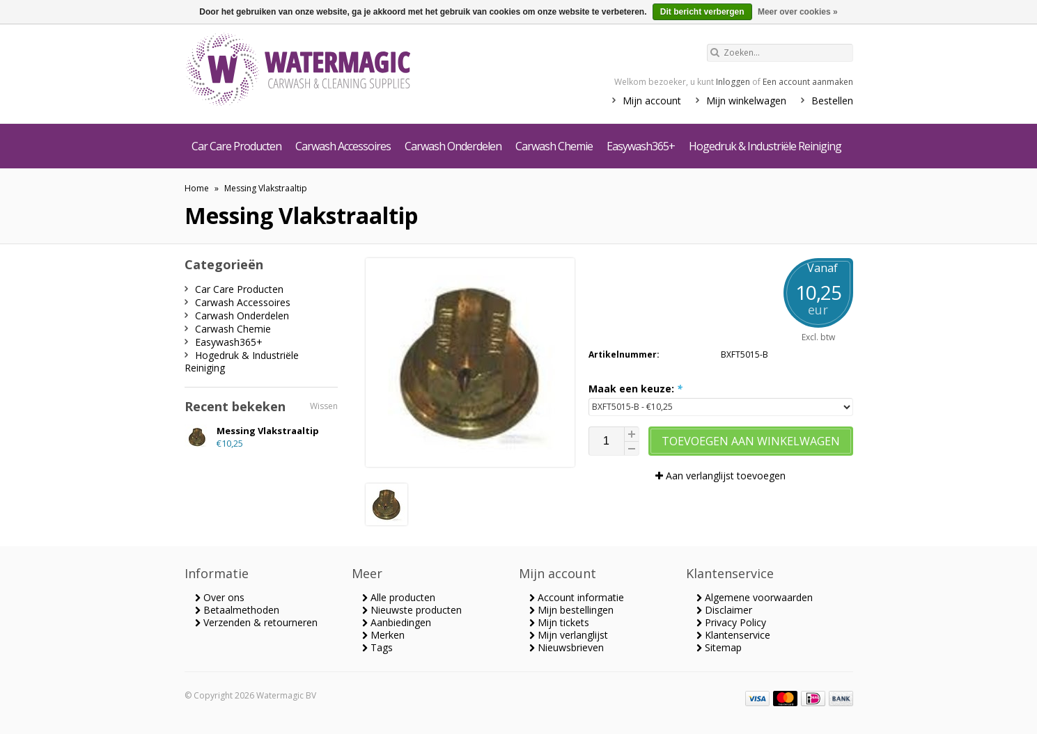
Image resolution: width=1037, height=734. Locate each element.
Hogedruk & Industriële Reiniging (765, 146)
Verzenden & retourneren (256, 622)
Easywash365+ (641, 146)
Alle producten (398, 597)
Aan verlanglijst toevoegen (720, 475)
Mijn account (652, 100)
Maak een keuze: (635, 388)
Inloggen (733, 82)
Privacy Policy (731, 622)
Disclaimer (724, 609)
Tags (377, 647)
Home (197, 188)
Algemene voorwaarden (754, 597)
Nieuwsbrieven (566, 647)
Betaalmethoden (237, 609)
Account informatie (576, 597)
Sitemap (719, 647)
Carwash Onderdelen (453, 146)
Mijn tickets (559, 622)
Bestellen (832, 100)
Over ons (219, 597)
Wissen (324, 406)
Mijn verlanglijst (568, 634)
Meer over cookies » (798, 12)
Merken (383, 634)
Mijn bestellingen (571, 609)
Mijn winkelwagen (746, 100)
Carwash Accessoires (343, 146)
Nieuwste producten (412, 609)
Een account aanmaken (808, 82)
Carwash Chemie (554, 146)
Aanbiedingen (396, 622)
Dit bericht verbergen (702, 12)
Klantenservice (733, 634)
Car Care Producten (236, 146)
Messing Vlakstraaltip (265, 188)
